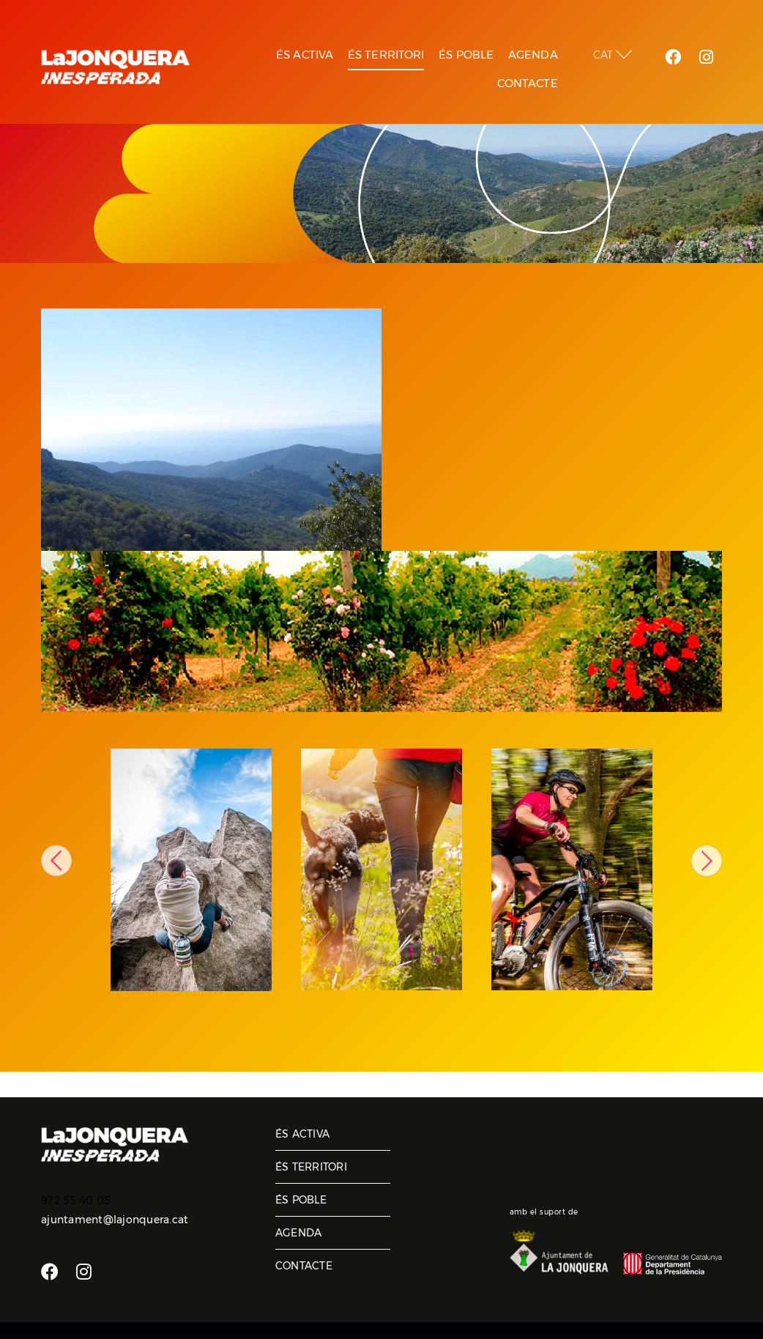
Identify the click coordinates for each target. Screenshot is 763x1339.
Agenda (298, 1232)
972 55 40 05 (76, 1200)
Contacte (303, 1265)
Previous (56, 860)
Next (706, 860)
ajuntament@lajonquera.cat (114, 1219)
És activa (302, 1133)
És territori (311, 1166)
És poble (301, 1199)
